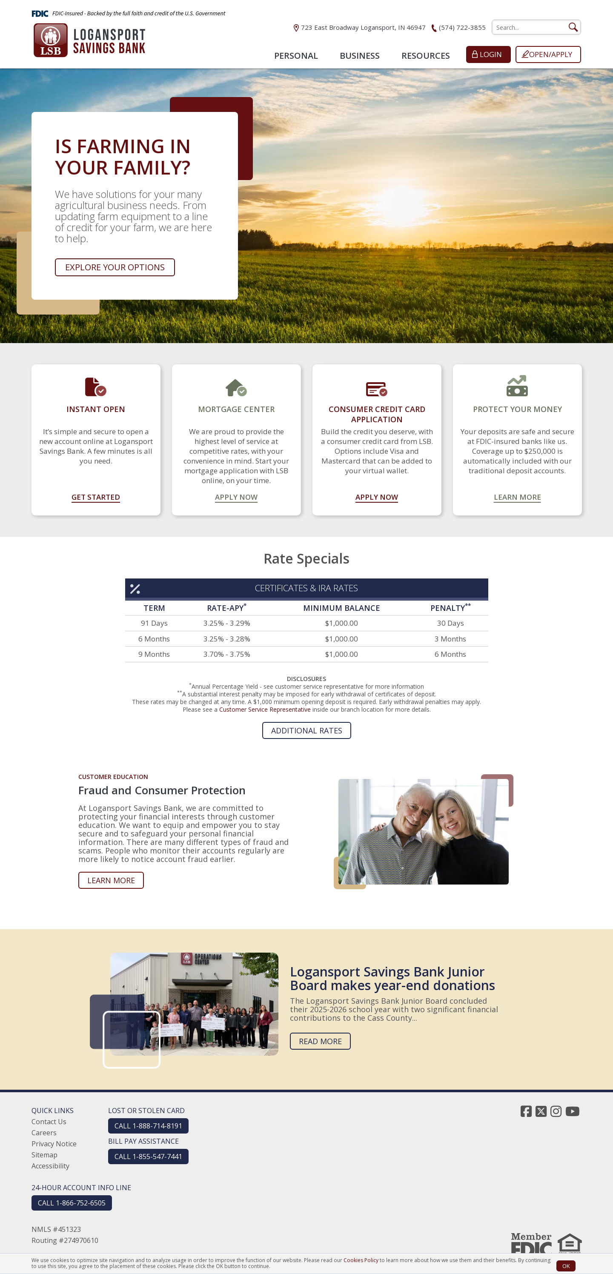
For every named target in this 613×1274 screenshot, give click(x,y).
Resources (425, 55)
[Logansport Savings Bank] (89, 38)
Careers (44, 1132)
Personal (296, 55)
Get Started (96, 497)
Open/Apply (550, 54)
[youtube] (572, 1111)
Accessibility (50, 1166)
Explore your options (115, 267)
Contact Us (49, 1121)
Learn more (111, 880)
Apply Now (236, 497)
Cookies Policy (361, 1260)
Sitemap (44, 1154)
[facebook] (526, 1111)
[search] (536, 27)
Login (491, 54)
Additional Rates (306, 730)
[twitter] (541, 1111)
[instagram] (555, 1111)
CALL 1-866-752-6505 (72, 1203)
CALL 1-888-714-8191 (148, 1126)
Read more (320, 1041)
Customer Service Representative (265, 709)
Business (360, 55)
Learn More (517, 497)
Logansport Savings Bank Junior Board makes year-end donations (392, 978)
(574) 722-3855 (462, 27)
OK (566, 1266)
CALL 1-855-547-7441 (148, 1156)
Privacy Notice (54, 1143)
